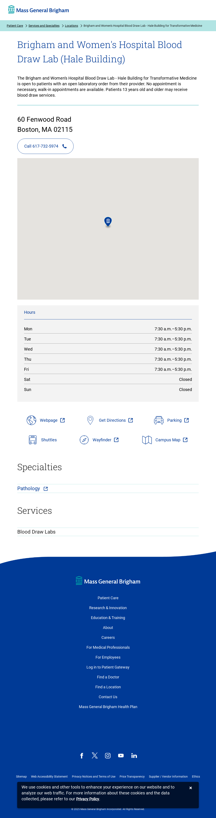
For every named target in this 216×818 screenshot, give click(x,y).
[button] (108, 223)
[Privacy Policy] (87, 799)
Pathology (29, 488)
